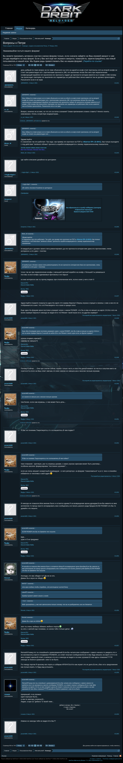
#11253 (116, 492)
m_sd (6, 109)
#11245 (116, 226)
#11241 (116, 83)
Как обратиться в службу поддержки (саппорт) (83, 208)
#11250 (116, 383)
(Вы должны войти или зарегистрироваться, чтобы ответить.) (101, 745)
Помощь (109, 756)
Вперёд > (51, 65)
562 (32, 65)
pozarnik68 (8, 318)
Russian (4, 756)
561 (29, 65)
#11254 (116, 516)
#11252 (116, 443)
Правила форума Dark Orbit (83, 212)
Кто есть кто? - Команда (20, 46)
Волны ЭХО (25, 289)
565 (41, 65)
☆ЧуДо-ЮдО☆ (10, 175)
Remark (29, 361)
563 (35, 65)
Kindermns (38, 120)
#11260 (116, 733)
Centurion (24, 193)
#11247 (116, 296)
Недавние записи (9, 33)
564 (38, 65)
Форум (19, 28)
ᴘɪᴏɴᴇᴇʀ (7, 694)
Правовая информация (99, 756)
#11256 (116, 610)
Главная (9, 28)
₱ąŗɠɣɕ (6, 276)
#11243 (116, 153)
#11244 (116, 172)
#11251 (116, 419)
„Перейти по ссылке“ (92, 61)
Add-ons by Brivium (86, 760)
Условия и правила (95, 758)
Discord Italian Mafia (27, 285)
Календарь (30, 28)
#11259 (116, 714)
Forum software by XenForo (17, 758)
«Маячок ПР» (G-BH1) (92, 142)
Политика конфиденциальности (112, 758)
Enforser (22, 120)
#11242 (116, 117)
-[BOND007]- (9, 85)
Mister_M (7, 143)
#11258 (116, 672)
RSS (120, 756)
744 (46, 65)
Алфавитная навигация (83, 210)
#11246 (116, 254)
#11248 (116, 318)
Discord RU (24, 283)
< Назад (19, 65)
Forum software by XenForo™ (51, 758)
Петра (45, 46)
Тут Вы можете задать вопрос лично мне (34, 147)
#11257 (116, 645)
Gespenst (7, 199)
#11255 (116, 556)
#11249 (116, 357)
